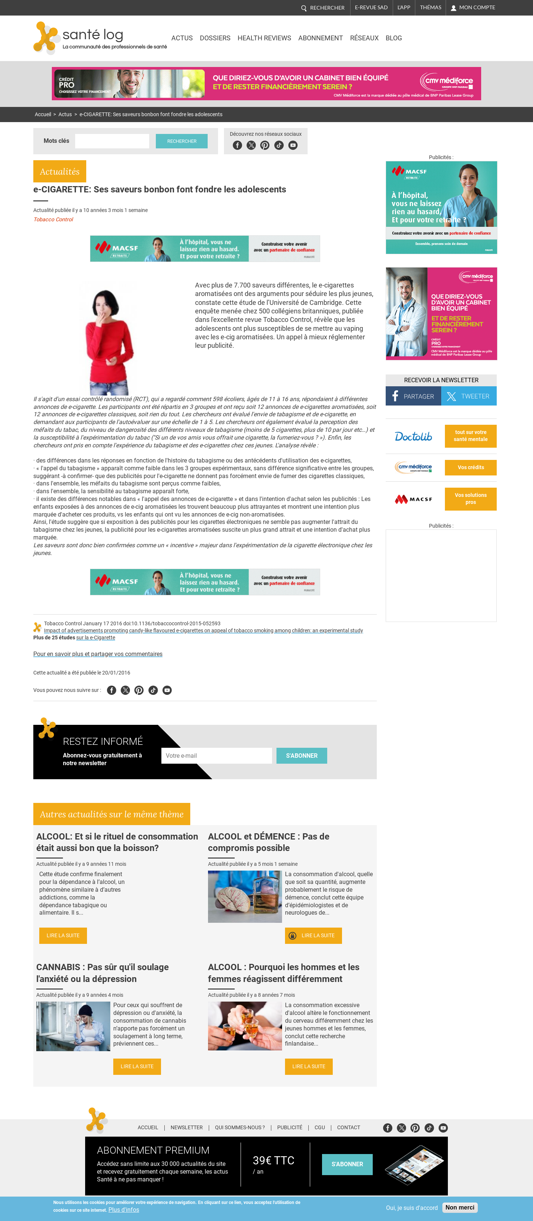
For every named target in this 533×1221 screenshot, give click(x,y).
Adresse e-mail (181, 743)
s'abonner (347, 1164)
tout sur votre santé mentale (471, 436)
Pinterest (267, 144)
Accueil (43, 114)
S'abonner (302, 755)
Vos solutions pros (471, 498)
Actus (182, 38)
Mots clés (56, 140)
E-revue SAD (371, 7)
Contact (348, 1127)
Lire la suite (63, 935)
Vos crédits (471, 467)
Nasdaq (434, 33)
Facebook (240, 144)
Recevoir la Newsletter (441, 380)
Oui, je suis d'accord (412, 1207)
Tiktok (281, 144)
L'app (404, 7)
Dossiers (215, 38)
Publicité (289, 1127)
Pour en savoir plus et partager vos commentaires (97, 653)
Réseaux (364, 38)
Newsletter (187, 1127)
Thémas (430, 7)
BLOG (394, 38)
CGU (320, 1127)
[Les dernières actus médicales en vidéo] (441, 619)
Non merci (460, 1207)
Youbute (295, 144)
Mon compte (477, 7)
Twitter (253, 144)
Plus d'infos (123, 1209)
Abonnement (320, 38)
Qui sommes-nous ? (240, 1127)
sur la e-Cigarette (95, 638)
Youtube (167, 689)
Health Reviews (264, 38)
